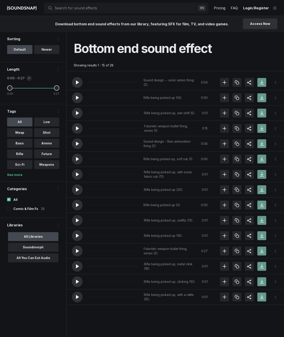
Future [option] (47, 154)
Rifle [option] (19, 154)
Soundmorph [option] (33, 247)
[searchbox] (126, 8)
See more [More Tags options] (14, 175)
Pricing (219, 8)
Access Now (260, 24)
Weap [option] (19, 133)
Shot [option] (46, 133)
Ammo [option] (46, 143)
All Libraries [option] (33, 237)
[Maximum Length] (56, 88)
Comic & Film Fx (25, 209)
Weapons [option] (46, 165)
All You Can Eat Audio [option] (33, 258)
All (15, 200)
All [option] (20, 122)
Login (248, 8)
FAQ (234, 8)
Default (20, 50)
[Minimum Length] (9, 88)
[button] (77, 82)
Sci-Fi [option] (19, 165)
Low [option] (47, 122)
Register (261, 8)
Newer (47, 50)
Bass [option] (20, 143)
